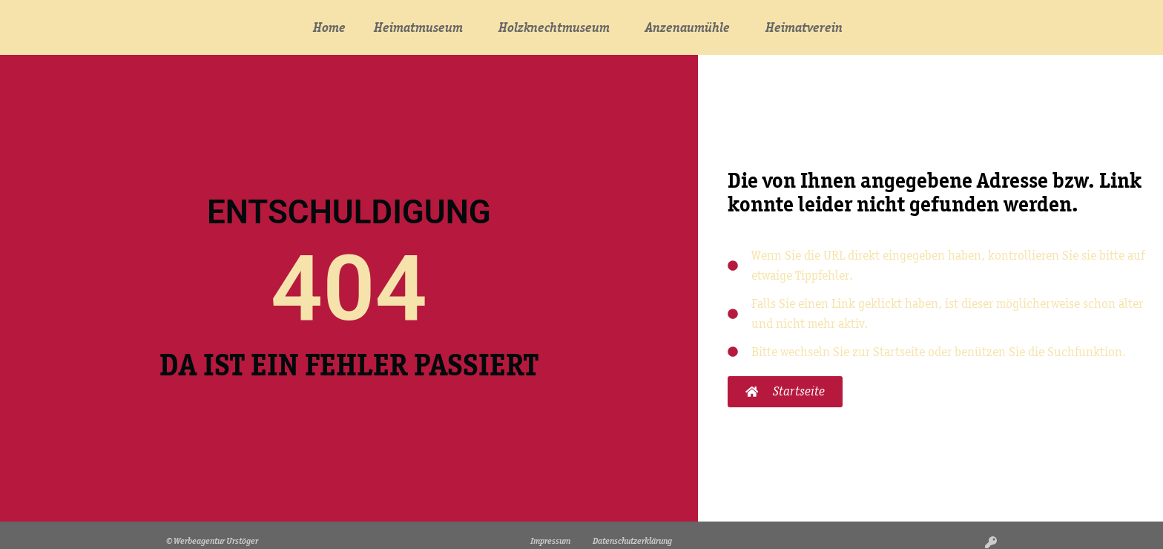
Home (329, 27)
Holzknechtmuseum (557, 27)
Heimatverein (807, 27)
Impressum (550, 540)
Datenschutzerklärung (632, 540)
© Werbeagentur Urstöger (212, 540)
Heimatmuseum (422, 27)
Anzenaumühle (691, 27)
